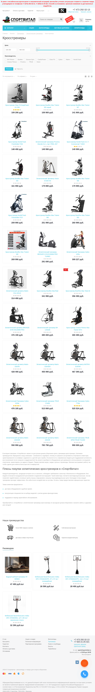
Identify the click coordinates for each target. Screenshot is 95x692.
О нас (4, 639)
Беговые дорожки (61, 28)
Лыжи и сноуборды (54, 644)
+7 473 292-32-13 (81, 10)
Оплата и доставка (9, 649)
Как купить (6, 641)
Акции (31, 28)
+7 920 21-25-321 (81, 642)
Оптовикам (6, 651)
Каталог (10, 28)
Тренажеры (52, 641)
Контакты (6, 646)
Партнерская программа (33, 644)
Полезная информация (32, 641)
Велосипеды (44, 28)
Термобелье (52, 649)
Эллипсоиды (79, 28)
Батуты (50, 646)
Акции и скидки (30, 639)
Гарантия (6, 644)
